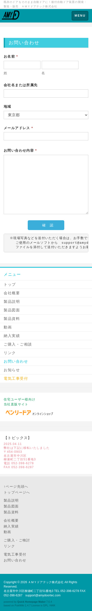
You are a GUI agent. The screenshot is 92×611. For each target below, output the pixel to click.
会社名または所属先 (21, 85)
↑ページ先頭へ (16, 486)
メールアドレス (18, 128)
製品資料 (12, 318)
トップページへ (17, 492)
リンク (10, 353)
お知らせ (12, 370)
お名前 (11, 56)
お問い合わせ (16, 361)
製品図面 (12, 310)
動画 (8, 327)
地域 (7, 106)
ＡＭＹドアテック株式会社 (46, 582)
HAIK (52, 605)
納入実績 (12, 336)
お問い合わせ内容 (20, 150)
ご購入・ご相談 (18, 344)
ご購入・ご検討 (17, 540)
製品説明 (12, 301)
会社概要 (12, 293)
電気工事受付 (15, 554)
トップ (10, 284)
